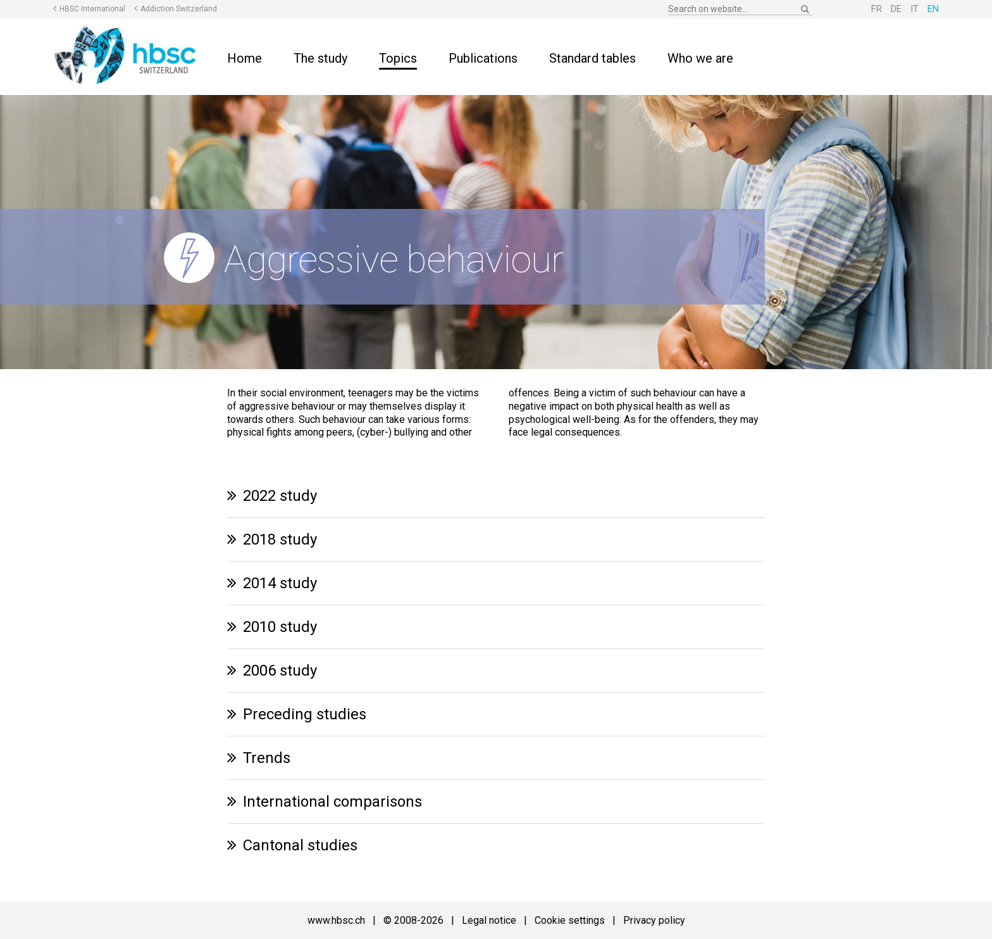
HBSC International (92, 8)
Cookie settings (570, 920)
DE (896, 9)
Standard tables (592, 58)
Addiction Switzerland (178, 8)
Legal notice (489, 920)
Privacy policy (654, 920)
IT (914, 9)
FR (876, 9)
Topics (398, 58)
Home (244, 58)
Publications (483, 58)
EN (933, 9)
